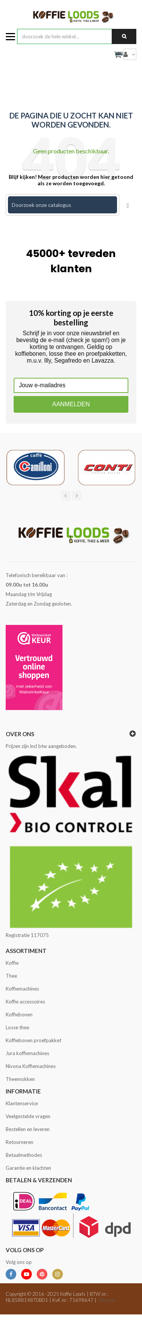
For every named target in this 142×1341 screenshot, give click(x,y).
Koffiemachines (22, 989)
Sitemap (106, 1300)
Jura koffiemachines (27, 1053)
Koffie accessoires (25, 1002)
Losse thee (17, 1027)
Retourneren (19, 1142)
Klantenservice (22, 1103)
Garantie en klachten (28, 1168)
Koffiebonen (19, 1014)
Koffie (12, 963)
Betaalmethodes (24, 1155)
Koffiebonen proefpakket (33, 1040)
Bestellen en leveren (28, 1129)
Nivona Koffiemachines (31, 1066)
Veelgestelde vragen (28, 1116)
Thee (11, 976)
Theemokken (20, 1079)
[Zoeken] (62, 204)
